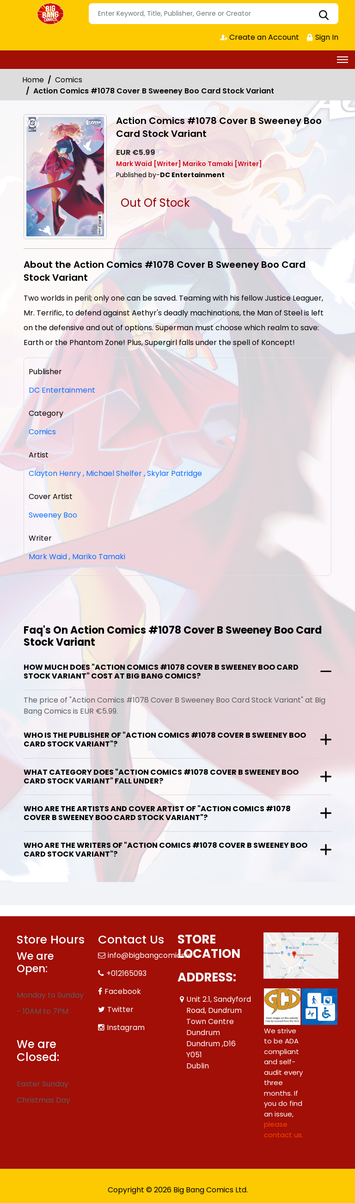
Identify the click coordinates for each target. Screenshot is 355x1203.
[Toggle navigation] (342, 59)
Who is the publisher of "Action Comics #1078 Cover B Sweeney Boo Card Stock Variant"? (165, 739)
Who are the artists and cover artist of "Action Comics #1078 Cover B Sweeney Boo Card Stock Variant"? (157, 813)
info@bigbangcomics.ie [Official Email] (150, 955)
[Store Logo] (51, 14)
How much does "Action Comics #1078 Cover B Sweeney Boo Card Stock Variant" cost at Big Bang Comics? (161, 671)
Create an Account (259, 37)
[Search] (213, 13)
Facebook (122, 991)
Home (33, 79)
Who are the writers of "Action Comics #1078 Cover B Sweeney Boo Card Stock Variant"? (165, 849)
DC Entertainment (62, 390)
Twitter (120, 1009)
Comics (68, 79)
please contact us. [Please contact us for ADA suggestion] (283, 1129)
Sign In (322, 37)
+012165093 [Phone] (126, 973)
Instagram (126, 1027)
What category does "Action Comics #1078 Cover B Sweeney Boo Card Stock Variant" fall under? (161, 776)
